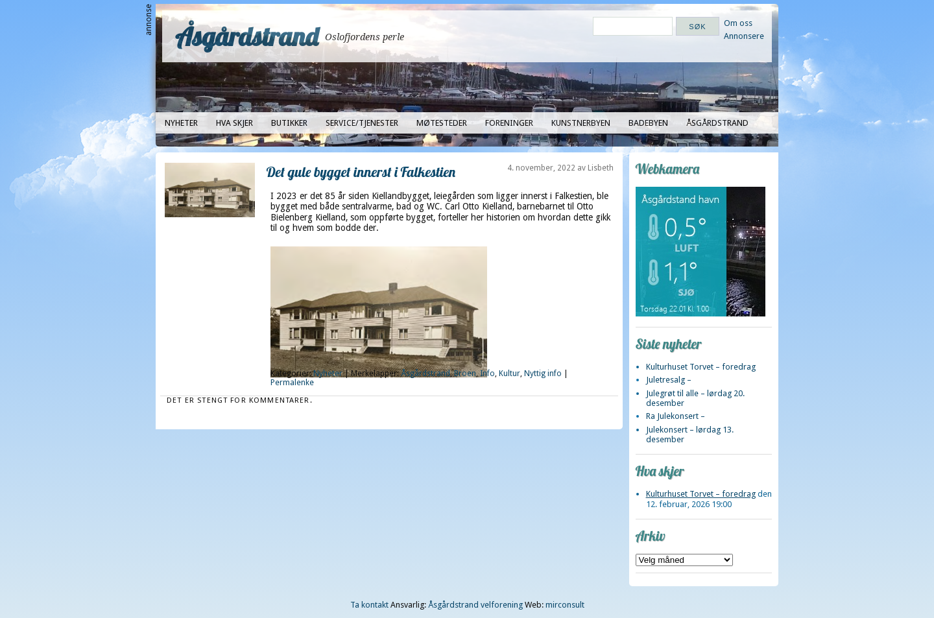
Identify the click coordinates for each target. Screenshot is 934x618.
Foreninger (509, 123)
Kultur (509, 373)
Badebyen (648, 123)
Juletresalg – (668, 380)
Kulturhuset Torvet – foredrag (701, 367)
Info (487, 373)
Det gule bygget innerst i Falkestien (361, 171)
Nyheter (181, 123)
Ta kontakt (369, 605)
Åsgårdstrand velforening (475, 605)
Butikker (289, 123)
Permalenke (292, 382)
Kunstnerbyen (580, 123)
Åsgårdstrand (246, 36)
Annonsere (744, 36)
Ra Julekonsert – (675, 416)
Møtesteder (441, 123)
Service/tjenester (362, 123)
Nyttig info (543, 373)
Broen (465, 373)
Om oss (738, 23)
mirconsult (564, 605)
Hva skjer (234, 123)
